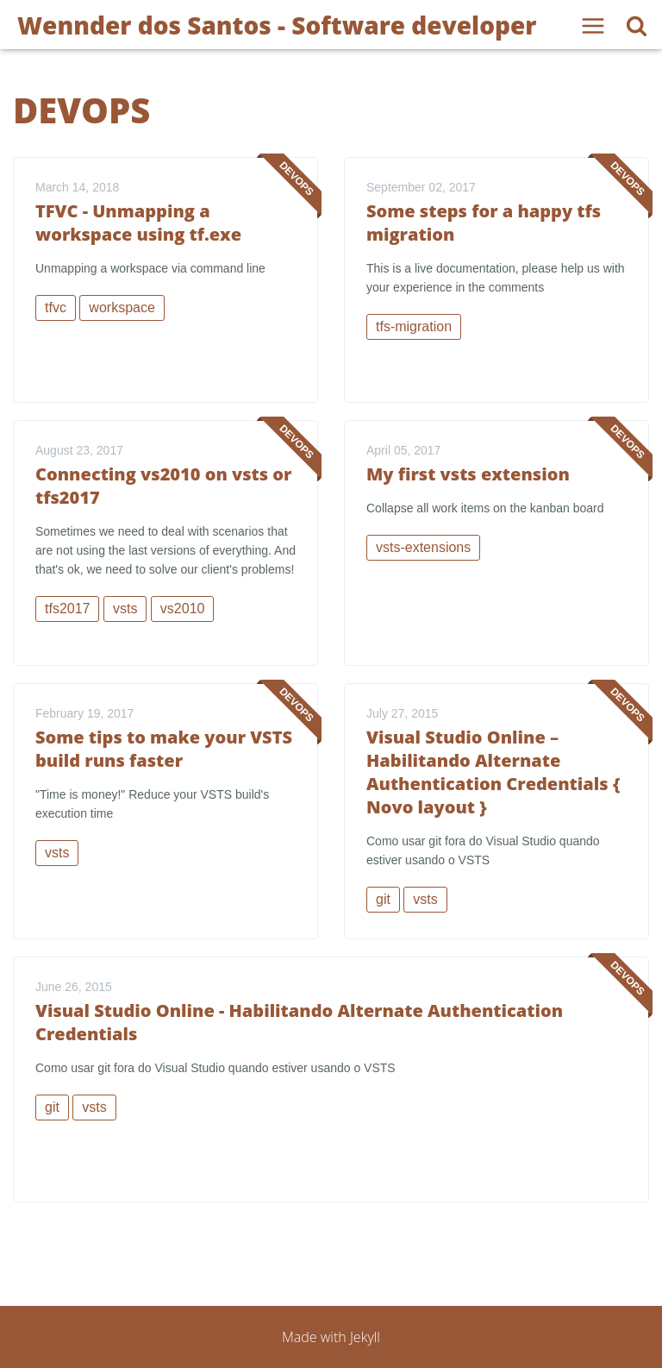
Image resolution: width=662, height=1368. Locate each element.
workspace (121, 307)
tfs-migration (414, 326)
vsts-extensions (423, 547)
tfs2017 (67, 608)
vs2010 (182, 608)
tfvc (55, 307)
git (383, 899)
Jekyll (365, 1336)
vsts (125, 608)
